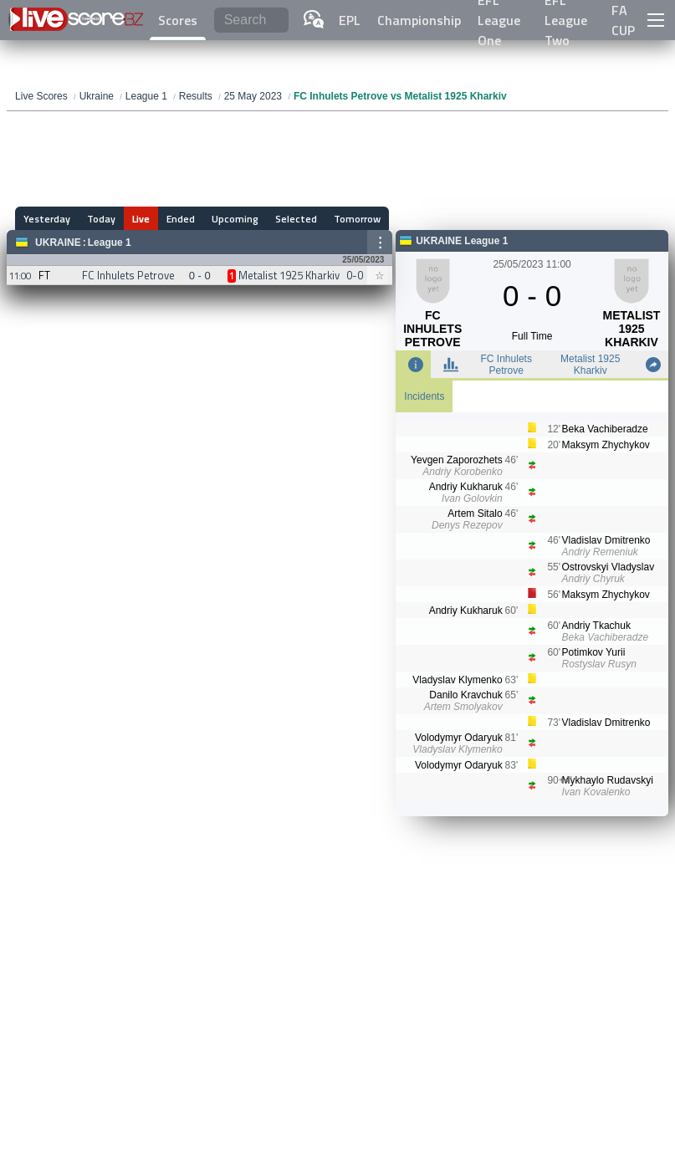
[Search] (251, 20)
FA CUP (623, 20)
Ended (180, 219)
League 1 (109, 242)
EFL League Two (566, 20)
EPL (350, 20)
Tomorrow (357, 219)
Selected (296, 219)
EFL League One (499, 20)
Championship (419, 20)
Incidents (424, 396)
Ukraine (58, 242)
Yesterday (46, 219)
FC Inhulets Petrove (506, 364)
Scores (177, 20)
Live (141, 219)
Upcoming (235, 219)
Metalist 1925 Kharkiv (590, 364)
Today (101, 219)
